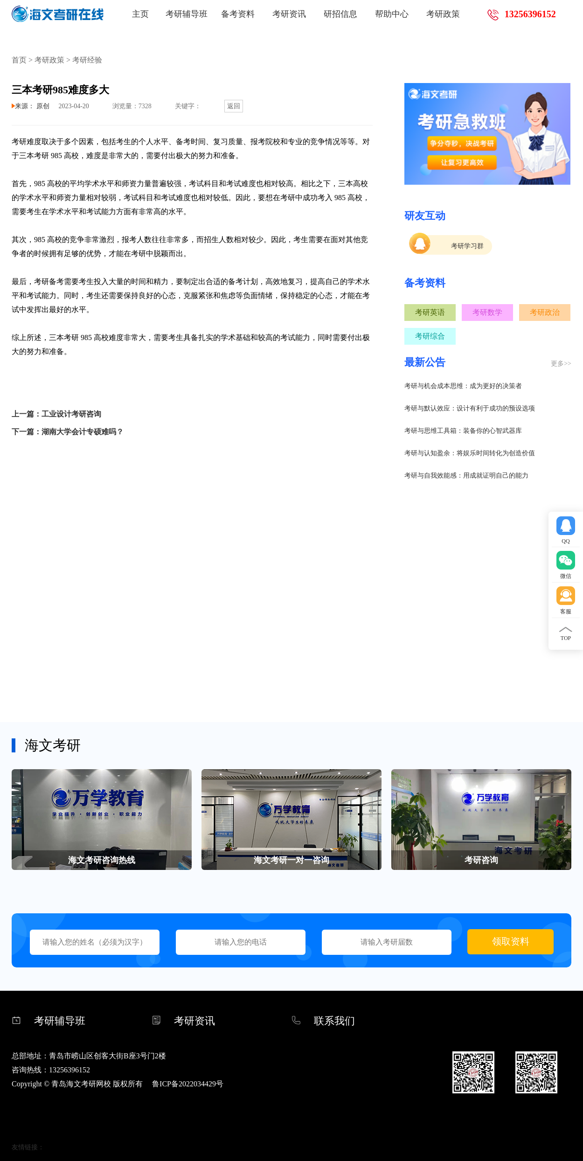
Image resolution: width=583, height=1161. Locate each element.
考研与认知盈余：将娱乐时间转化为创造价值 (469, 453)
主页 (140, 14)
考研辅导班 (187, 14)
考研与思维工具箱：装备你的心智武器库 (463, 430)
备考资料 (238, 14)
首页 (19, 60)
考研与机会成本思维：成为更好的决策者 (463, 385)
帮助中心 (392, 14)
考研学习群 (467, 246)
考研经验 (87, 60)
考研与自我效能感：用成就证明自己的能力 (466, 475)
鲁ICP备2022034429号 (187, 1084)
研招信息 (340, 14)
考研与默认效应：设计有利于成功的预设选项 (469, 408)
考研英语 (430, 312)
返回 (233, 106)
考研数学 (487, 312)
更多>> (561, 363)
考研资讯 (289, 14)
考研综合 (430, 336)
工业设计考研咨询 (71, 414)
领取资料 (510, 941)
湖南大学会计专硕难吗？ (83, 432)
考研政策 (443, 14)
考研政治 (545, 312)
